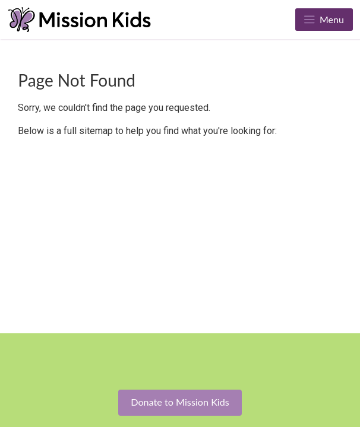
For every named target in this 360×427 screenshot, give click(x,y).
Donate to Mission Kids (180, 401)
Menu (324, 19)
